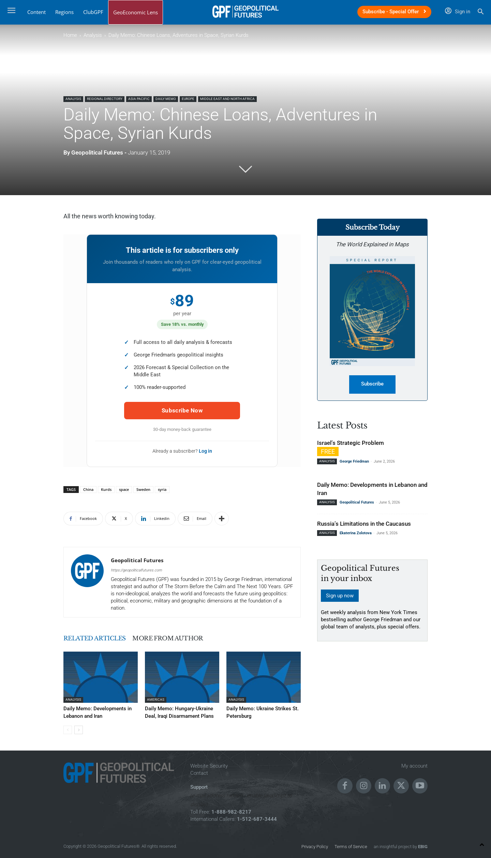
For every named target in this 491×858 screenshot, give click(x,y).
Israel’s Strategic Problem (350, 443)
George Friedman (354, 462)
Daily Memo (165, 99)
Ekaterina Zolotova (356, 533)
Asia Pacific (139, 99)
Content (36, 12)
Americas (155, 699)
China (88, 489)
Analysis (93, 35)
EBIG (422, 845)
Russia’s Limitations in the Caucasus (364, 524)
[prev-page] (67, 729)
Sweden (143, 489)
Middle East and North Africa (227, 99)
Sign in (457, 12)
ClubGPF (93, 12)
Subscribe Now (182, 410)
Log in (205, 451)
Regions (64, 12)
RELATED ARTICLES (100, 638)
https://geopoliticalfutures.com (136, 570)
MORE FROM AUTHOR (186, 638)
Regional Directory (104, 99)
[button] (480, 12)
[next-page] (78, 729)
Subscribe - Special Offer (394, 12)
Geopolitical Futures (97, 152)
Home (70, 35)
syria (162, 489)
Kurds (106, 489)
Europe (188, 99)
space (124, 489)
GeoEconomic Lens (135, 12)
